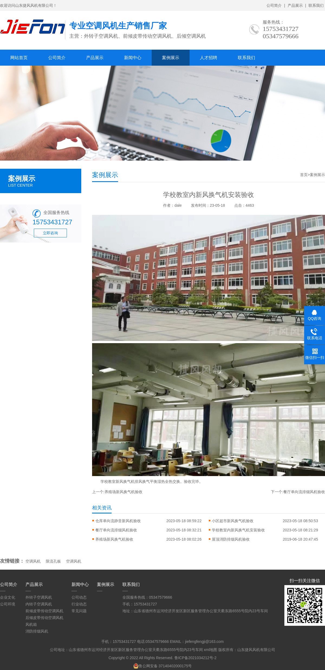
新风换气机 (125, 481)
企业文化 (7, 597)
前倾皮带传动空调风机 (44, 611)
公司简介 (274, 5)
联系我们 (316, 5)
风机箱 (31, 624)
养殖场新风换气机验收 (123, 492)
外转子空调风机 (38, 597)
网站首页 (19, 57)
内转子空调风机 (38, 604)
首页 (304, 175)
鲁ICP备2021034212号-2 (195, 658)
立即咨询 (50, 233)
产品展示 (295, 5)
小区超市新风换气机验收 (232, 521)
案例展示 (170, 57)
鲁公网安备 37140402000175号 (162, 666)
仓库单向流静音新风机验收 (118, 521)
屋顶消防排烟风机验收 (231, 539)
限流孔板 (53, 561)
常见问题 (79, 611)
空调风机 (33, 561)
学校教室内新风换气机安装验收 (238, 530)
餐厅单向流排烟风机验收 (304, 492)
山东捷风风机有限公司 (256, 649)
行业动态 (79, 604)
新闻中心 (132, 57)
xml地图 (210, 649)
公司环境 (7, 604)
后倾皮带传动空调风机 (44, 617)
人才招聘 (208, 57)
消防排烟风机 (36, 631)
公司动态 (79, 597)
